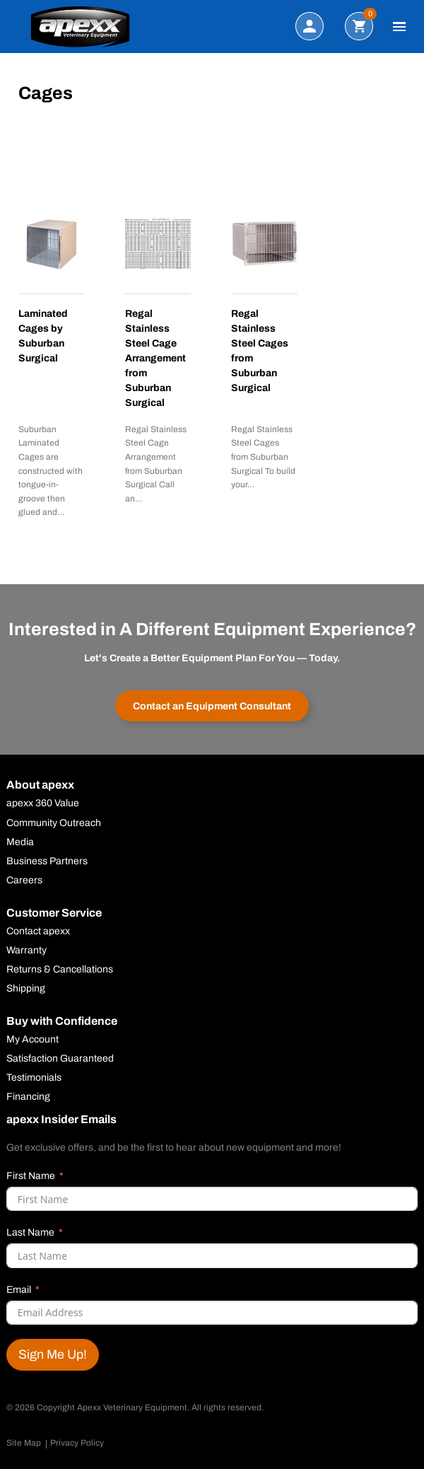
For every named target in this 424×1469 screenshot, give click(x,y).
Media (20, 842)
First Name (30, 1176)
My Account (32, 1040)
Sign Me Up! (52, 1354)
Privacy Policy (77, 1443)
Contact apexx (38, 931)
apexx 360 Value (42, 803)
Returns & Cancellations (59, 970)
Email (18, 1289)
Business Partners (47, 861)
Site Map (23, 1443)
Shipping (25, 989)
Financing (28, 1097)
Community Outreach (53, 823)
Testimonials (33, 1078)
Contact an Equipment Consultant (212, 706)
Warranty (26, 951)
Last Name (30, 1232)
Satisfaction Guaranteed (60, 1059)
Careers (24, 881)
